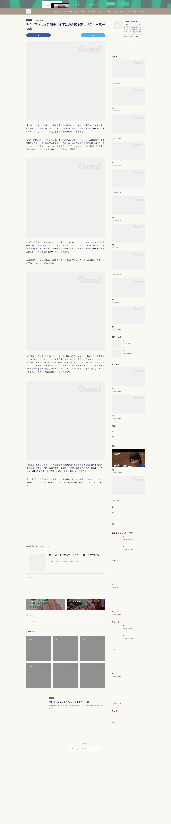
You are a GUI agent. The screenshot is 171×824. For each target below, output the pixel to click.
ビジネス (127, 11)
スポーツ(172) (30, 577)
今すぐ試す (110, 4)
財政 (96, 11)
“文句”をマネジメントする (121, 785)
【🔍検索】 (77, 11)
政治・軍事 (87, 11)
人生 (119, 11)
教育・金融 (111, 11)
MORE (141, 11)
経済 (102, 11)
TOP (68, 11)
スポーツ (29, 20)
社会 (134, 11)
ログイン (123, 4)
